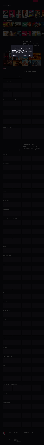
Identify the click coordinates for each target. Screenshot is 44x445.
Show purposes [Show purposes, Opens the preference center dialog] (14, 55)
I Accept (30, 55)
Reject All (25, 55)
